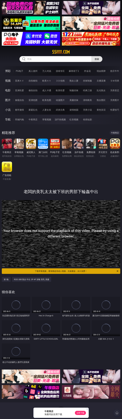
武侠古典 (60, 109)
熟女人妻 (73, 80)
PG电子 (19, 70)
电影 (8, 90)
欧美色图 (46, 100)
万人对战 (46, 70)
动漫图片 (60, 100)
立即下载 (80, 413)
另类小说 (87, 109)
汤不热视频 (60, 119)
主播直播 (101, 80)
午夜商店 (33, 119)
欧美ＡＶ (46, 80)
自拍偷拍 (33, 80)
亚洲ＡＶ (19, 80)
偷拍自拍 (33, 90)
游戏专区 (60, 70)
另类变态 (114, 90)
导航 (8, 119)
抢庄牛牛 (114, 70)
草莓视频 (46, 119)
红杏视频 (73, 119)
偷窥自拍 (19, 100)
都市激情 (19, 109)
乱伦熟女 (101, 90)
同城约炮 (19, 119)
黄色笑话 (101, 109)
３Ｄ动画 (60, 80)
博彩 (8, 71)
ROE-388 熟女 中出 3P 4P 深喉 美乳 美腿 (31, 279)
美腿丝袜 (73, 100)
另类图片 (114, 100)
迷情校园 (73, 109)
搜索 (97, 59)
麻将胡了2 (74, 70)
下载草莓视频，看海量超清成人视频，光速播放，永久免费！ (77, 271)
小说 (8, 110)
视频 (8, 80)
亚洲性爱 (19, 90)
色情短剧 (87, 119)
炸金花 (87, 70)
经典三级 (87, 90)
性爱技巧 (114, 109)
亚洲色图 (33, 100)
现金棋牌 (101, 70)
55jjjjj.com (61, 52)
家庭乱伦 (33, 109)
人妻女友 (46, 109)
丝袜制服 (87, 80)
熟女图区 (101, 100)
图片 (8, 100)
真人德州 (33, 70)
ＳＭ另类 (114, 80)
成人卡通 (46, 90)
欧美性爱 (60, 90)
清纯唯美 (87, 100)
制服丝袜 (73, 90)
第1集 (6, 279)
